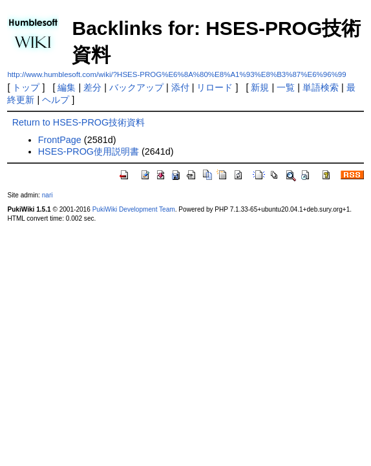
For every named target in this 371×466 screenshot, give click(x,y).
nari (47, 195)
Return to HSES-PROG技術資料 (78, 122)
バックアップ (136, 87)
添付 (180, 87)
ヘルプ (55, 99)
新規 (260, 87)
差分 (92, 87)
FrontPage (59, 140)
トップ (25, 87)
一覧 (286, 87)
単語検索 (320, 87)
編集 (67, 87)
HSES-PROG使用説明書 (88, 151)
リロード (214, 87)
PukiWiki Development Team (133, 209)
